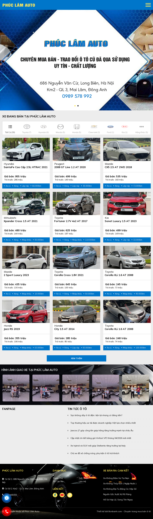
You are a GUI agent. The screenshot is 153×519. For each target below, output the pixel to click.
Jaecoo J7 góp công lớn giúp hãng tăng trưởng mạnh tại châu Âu (102, 430)
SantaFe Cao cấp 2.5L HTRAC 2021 (26, 167)
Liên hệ (82, 481)
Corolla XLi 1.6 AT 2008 (119, 275)
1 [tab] (75, 105)
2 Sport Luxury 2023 (16, 275)
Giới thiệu (83, 478)
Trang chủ (58, 478)
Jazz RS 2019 (12, 329)
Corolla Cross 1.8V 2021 (69, 275)
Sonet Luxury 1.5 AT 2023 (121, 221)
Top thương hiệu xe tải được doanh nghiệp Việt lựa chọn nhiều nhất (103, 423)
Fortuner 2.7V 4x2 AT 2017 (70, 221)
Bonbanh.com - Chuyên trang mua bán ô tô (129, 511)
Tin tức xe (58, 481)
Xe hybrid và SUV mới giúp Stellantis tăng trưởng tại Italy (98, 445)
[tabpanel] (76, 60)
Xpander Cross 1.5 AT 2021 (21, 221)
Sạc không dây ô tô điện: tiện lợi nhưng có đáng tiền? (96, 415)
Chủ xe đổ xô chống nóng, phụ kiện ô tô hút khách (95, 453)
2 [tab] (77, 105)
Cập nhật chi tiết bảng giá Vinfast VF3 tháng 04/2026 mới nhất (101, 438)
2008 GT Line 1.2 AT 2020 (70, 167)
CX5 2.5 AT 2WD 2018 (118, 167)
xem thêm (76, 358)
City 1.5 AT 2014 (64, 329)
